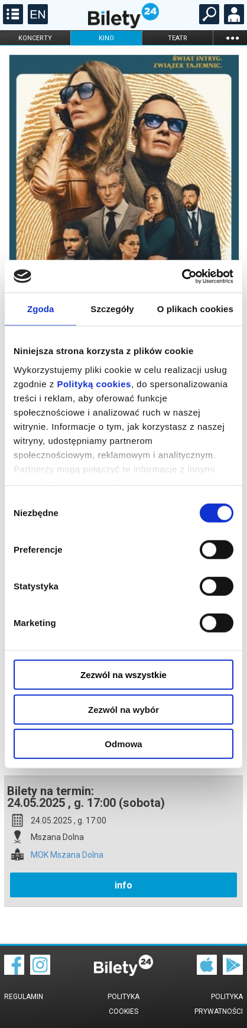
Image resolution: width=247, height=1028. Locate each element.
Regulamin (23, 997)
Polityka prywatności (218, 1004)
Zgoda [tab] (40, 309)
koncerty (35, 38)
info (123, 885)
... (232, 37)
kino (106, 38)
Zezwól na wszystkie (123, 675)
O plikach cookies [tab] (195, 309)
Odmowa (123, 744)
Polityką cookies (94, 383)
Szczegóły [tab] (112, 309)
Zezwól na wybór (123, 709)
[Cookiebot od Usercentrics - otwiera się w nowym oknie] (181, 276)
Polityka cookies (123, 1004)
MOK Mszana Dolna (67, 855)
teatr (177, 38)
